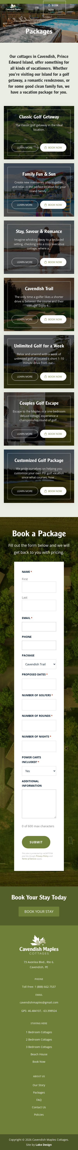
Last (24, 597)
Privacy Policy (42, 856)
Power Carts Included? (31, 760)
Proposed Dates (35, 674)
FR (37, 8)
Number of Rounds (37, 716)
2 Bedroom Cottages (39, 1039)
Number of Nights (36, 736)
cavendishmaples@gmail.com (39, 1002)
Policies (39, 1114)
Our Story (39, 1085)
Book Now (53, 7)
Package (28, 655)
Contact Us (39, 1107)
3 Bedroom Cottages (39, 1047)
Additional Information (32, 783)
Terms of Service (29, 858)
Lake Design (44, 1145)
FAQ (39, 1100)
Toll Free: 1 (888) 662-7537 (39, 987)
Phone (27, 637)
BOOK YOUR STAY (38, 911)
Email (27, 618)
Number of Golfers (37, 695)
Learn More (25, 147)
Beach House (39, 1054)
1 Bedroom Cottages (39, 1032)
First (25, 579)
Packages (39, 1092)
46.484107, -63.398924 (42, 1011)
